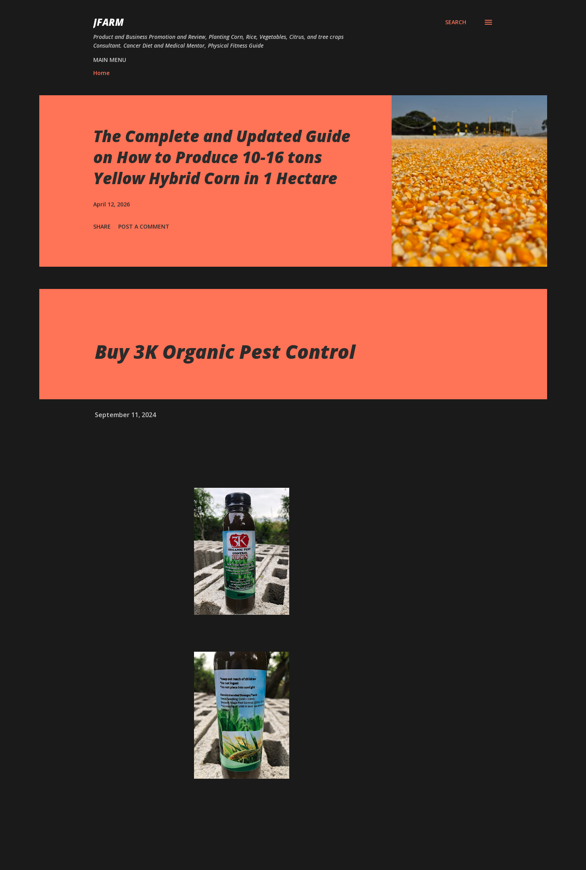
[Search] (455, 22)
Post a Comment (143, 226)
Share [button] (102, 226)
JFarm (108, 22)
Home (101, 73)
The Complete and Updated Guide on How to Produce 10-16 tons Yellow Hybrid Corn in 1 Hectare (221, 157)
